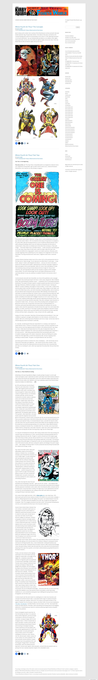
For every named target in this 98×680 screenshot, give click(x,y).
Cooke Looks (68, 95)
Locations (67, 118)
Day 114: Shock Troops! (70, 42)
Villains (66, 142)
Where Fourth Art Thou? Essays (36, 30)
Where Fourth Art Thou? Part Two (27, 155)
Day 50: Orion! (76, 61)
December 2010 (68, 79)
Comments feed (68, 157)
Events (66, 100)
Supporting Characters (70, 127)
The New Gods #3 (69, 137)
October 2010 (68, 83)
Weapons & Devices (69, 144)
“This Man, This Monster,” (21, 603)
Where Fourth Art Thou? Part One (27, 365)
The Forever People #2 (70, 130)
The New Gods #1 (69, 134)
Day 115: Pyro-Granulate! (70, 41)
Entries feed (67, 156)
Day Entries (67, 96)
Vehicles (67, 140)
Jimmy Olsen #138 (69, 115)
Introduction (68, 105)
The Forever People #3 (70, 132)
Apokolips (67, 91)
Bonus (27, 30)
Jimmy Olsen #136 (69, 112)
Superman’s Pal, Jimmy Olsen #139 (72, 39)
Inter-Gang (67, 103)
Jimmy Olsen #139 (69, 117)
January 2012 (68, 76)
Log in (66, 154)
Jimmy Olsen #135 (69, 110)
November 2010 (68, 81)
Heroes (66, 101)
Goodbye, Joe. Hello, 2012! (70, 37)
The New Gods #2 (69, 135)
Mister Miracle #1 (68, 120)
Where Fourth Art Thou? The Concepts (29, 27)
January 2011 (68, 78)
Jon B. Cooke (19, 28)
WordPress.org (68, 159)
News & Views (68, 125)
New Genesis (68, 124)
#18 (41, 495)
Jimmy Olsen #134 (69, 108)
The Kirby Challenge (69, 35)
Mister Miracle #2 (68, 122)
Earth (66, 98)
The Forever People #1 (70, 129)
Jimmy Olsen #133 (69, 107)
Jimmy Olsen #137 (69, 113)
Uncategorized (68, 139)
